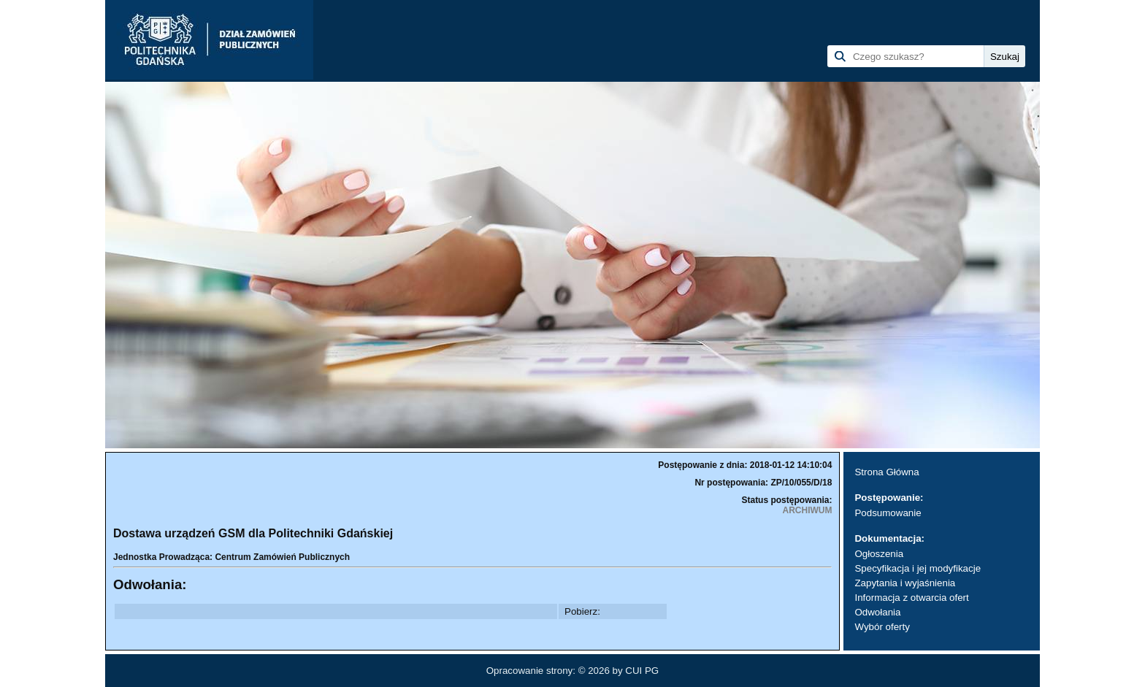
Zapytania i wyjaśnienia (904, 582)
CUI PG (642, 670)
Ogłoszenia (878, 553)
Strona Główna (886, 472)
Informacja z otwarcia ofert (911, 597)
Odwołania (877, 612)
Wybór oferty (881, 626)
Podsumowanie (887, 512)
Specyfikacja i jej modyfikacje (917, 568)
